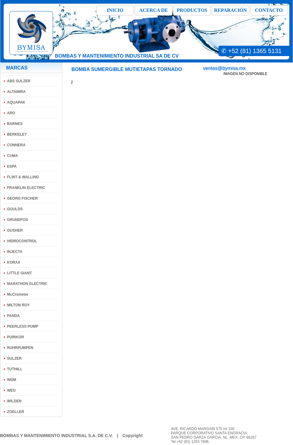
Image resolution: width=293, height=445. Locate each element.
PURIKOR (15, 337)
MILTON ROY (18, 305)
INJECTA (14, 252)
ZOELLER (15, 412)
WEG (11, 390)
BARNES (15, 124)
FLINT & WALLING (23, 177)
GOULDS (15, 209)
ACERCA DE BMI (153, 12)
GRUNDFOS (17, 220)
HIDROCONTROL (22, 241)
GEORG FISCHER (22, 198)
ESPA (12, 166)
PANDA (13, 316)
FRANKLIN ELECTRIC (26, 188)
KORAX (13, 262)
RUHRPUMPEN (20, 348)
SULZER (14, 358)
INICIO (115, 10)
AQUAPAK (16, 102)
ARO (11, 113)
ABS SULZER (19, 81)
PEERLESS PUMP (22, 326)
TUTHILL (14, 369)
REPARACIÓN (230, 10)
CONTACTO (269, 10)
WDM (11, 380)
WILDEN (14, 401)
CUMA (12, 156)
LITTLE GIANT (19, 273)
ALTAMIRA (16, 92)
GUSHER (15, 230)
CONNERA (16, 145)
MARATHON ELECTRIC (27, 284)
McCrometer (17, 294)
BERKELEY (17, 134)
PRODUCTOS (192, 10)
